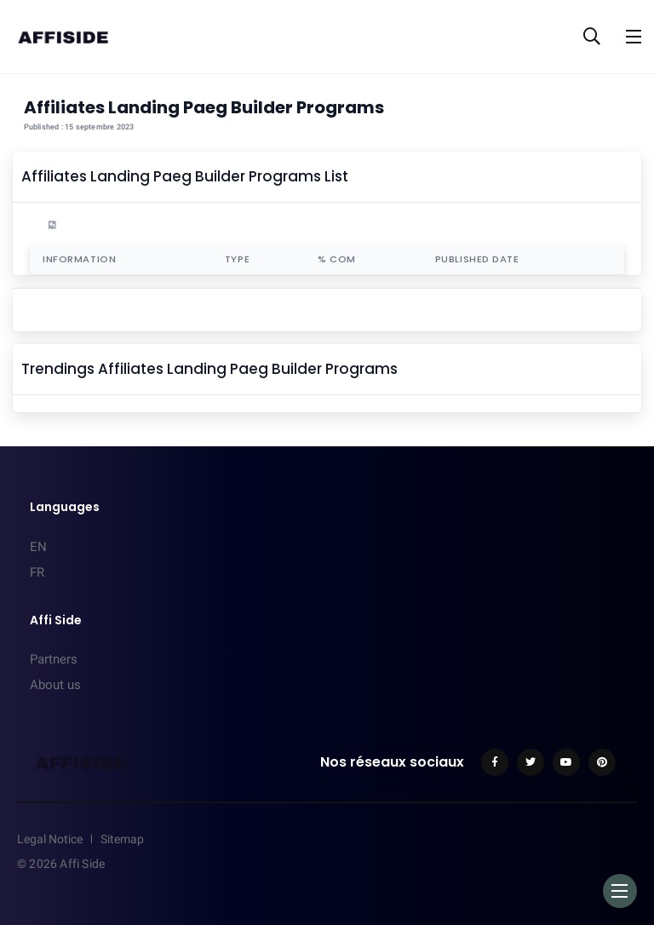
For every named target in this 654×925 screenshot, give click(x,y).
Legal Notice (50, 839)
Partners (53, 659)
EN (38, 546)
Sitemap (122, 839)
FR (37, 572)
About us (55, 684)
